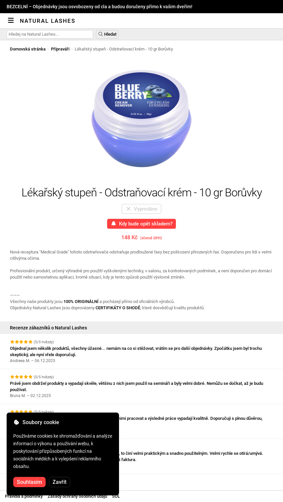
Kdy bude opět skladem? (141, 224)
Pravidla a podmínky (24, 496)
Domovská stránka (28, 49)
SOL (116, 496)
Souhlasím (29, 482)
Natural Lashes (47, 20)
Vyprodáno (141, 209)
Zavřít (59, 482)
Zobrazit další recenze (35, 479)
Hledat (107, 34)
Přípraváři (60, 49)
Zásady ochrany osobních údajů (77, 496)
